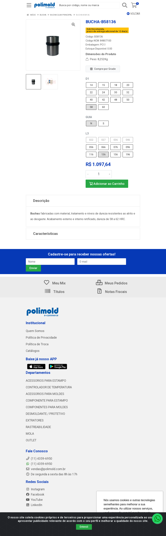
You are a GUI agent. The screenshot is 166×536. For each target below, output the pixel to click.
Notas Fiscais (111, 292)
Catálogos (33, 351)
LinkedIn (34, 505)
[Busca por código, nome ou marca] (88, 5)
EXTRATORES (35, 420)
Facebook (35, 494)
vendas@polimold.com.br (46, 469)
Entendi (84, 526)
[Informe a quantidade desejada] (99, 174)
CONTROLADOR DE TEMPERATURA (49, 387)
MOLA (30, 433)
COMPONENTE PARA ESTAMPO (47, 400)
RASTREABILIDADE (38, 427)
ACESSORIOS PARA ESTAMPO (46, 380)
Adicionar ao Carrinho (106, 184)
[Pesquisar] (125, 5)
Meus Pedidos (111, 283)
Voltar (133, 13)
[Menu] (29, 5)
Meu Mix (54, 283)
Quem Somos (35, 331)
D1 (87, 78)
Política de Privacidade (41, 337)
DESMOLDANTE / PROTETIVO (45, 414)
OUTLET (31, 440)
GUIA (89, 117)
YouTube (34, 499)
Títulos (54, 292)
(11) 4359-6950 (39, 464)
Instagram (35, 489)
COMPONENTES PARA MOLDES (47, 407)
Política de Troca (37, 344)
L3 (87, 133)
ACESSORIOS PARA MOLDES (45, 394)
